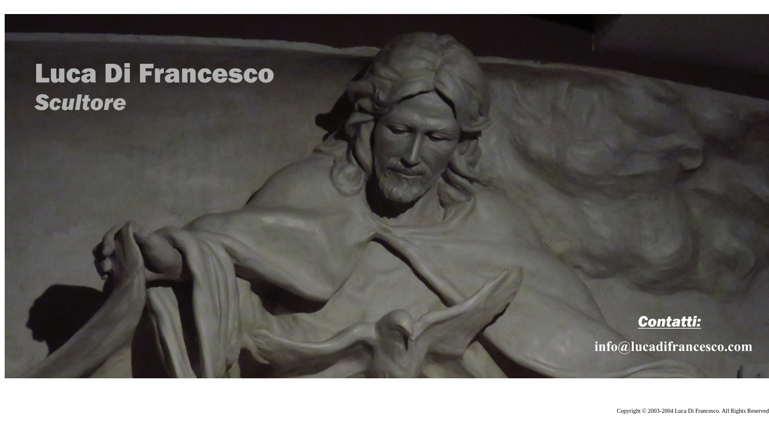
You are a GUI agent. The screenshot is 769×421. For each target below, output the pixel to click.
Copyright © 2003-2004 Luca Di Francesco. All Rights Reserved (693, 411)
